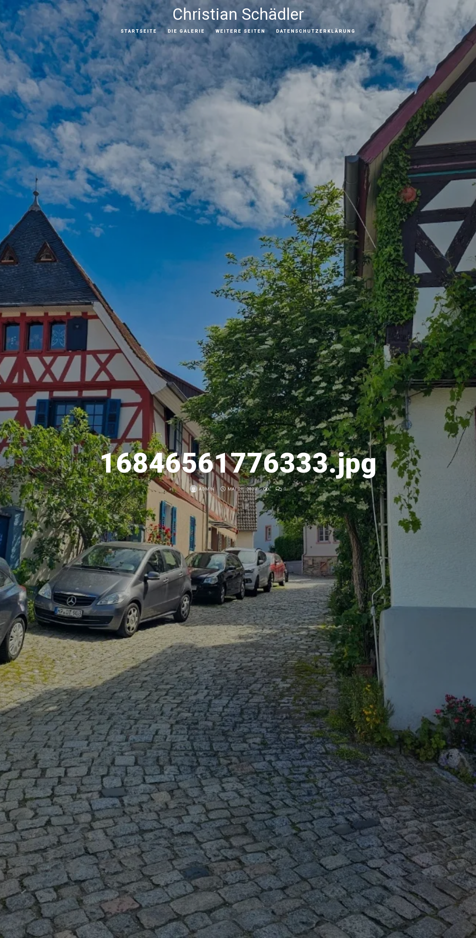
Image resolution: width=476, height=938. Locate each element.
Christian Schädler (238, 14)
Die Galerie (186, 31)
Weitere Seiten (240, 31)
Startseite (139, 31)
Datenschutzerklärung (315, 31)
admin (202, 489)
